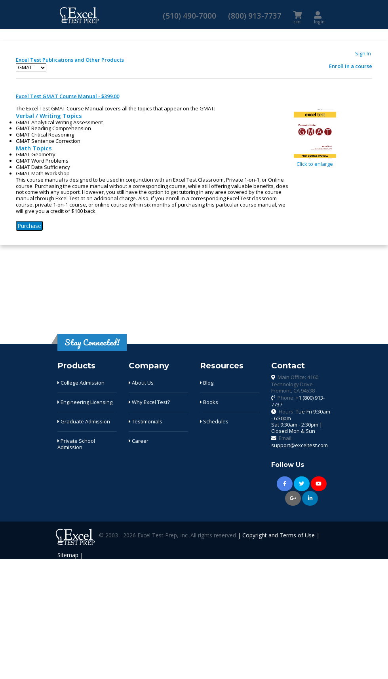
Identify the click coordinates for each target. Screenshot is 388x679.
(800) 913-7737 (254, 15)
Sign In (363, 53)
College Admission (81, 382)
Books (209, 402)
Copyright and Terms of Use (278, 535)
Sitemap (67, 555)
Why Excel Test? (149, 402)
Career (138, 440)
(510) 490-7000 (189, 15)
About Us (141, 382)
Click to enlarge (315, 161)
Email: (299, 441)
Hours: (300, 421)
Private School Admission (76, 444)
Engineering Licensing (84, 402)
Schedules (214, 421)
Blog (206, 382)
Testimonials (145, 421)
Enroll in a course (350, 66)
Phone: (298, 401)
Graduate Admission (83, 421)
